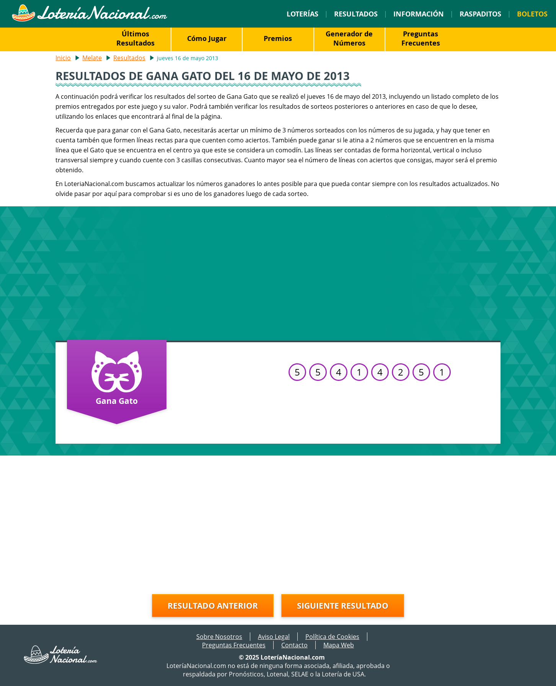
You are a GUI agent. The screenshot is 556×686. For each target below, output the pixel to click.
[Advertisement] (278, 271)
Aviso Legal (274, 636)
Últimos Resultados (135, 38)
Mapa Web (338, 645)
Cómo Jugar (207, 38)
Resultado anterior (213, 605)
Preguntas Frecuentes (420, 38)
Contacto (294, 645)
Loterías (302, 13)
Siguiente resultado (342, 605)
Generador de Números (349, 38)
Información (418, 13)
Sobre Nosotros (219, 636)
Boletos (532, 13)
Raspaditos (480, 13)
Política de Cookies (332, 636)
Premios (278, 38)
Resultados (356, 13)
